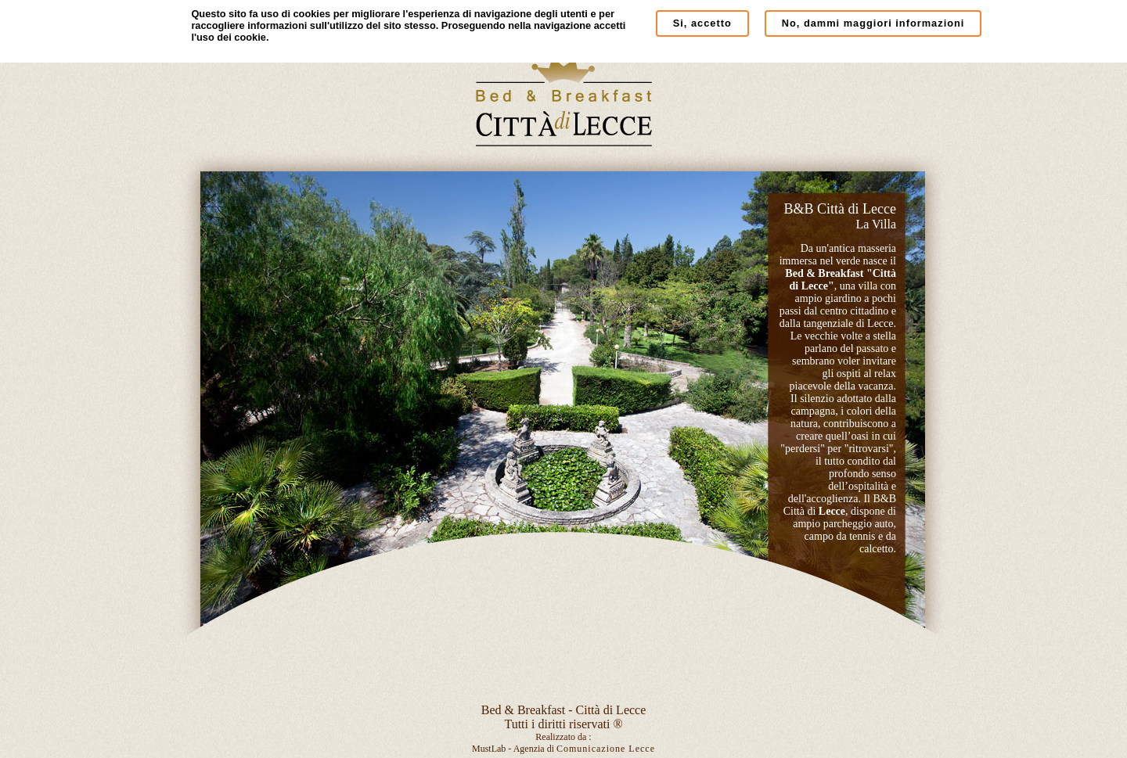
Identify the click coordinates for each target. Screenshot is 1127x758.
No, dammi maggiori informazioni (873, 23)
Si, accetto (702, 23)
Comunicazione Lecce (605, 748)
